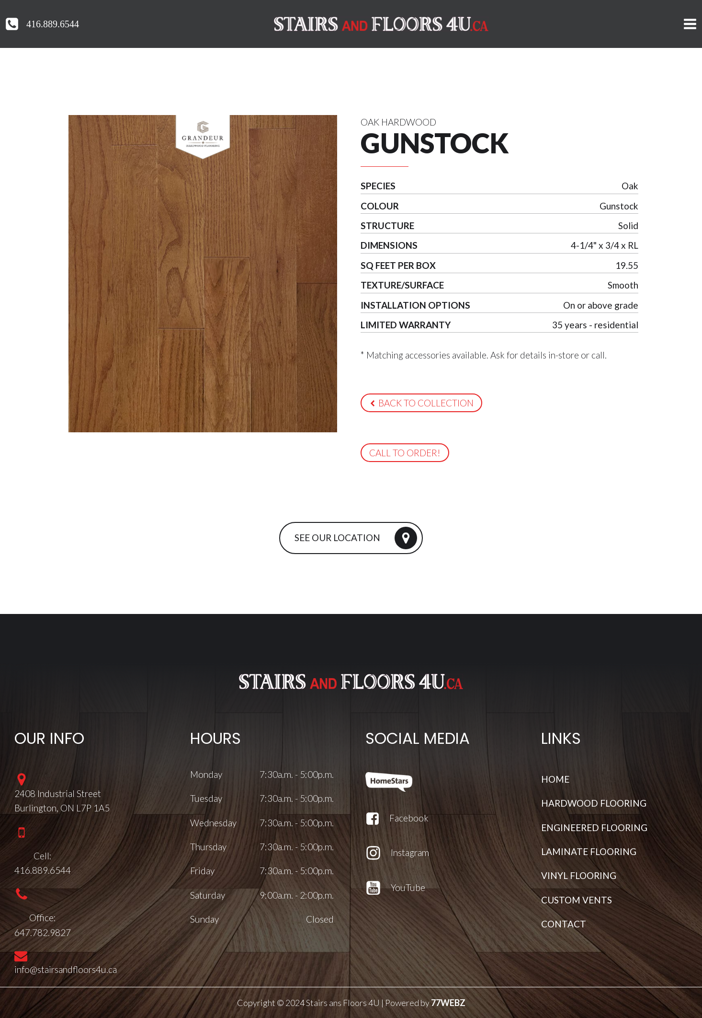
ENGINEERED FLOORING (594, 827)
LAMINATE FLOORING (588, 851)
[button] (421, 402)
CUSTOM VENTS (576, 899)
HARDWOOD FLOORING (593, 803)
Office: (42, 917)
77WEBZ (448, 1002)
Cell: (43, 855)
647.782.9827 (42, 932)
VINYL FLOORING (578, 875)
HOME (555, 779)
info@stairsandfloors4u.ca (65, 969)
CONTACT (563, 923)
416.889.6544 (52, 24)
